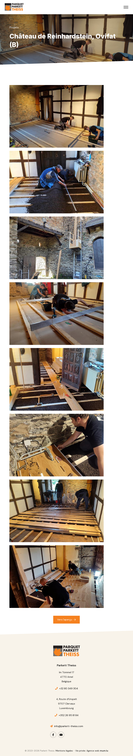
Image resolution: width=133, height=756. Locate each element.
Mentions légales (64, 750)
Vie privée (80, 750)
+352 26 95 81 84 (69, 715)
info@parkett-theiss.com (68, 726)
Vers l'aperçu (64, 619)
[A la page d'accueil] (14, 7)
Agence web (93, 750)
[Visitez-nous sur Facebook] (53, 735)
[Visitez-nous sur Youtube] (61, 735)
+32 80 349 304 (68, 688)
